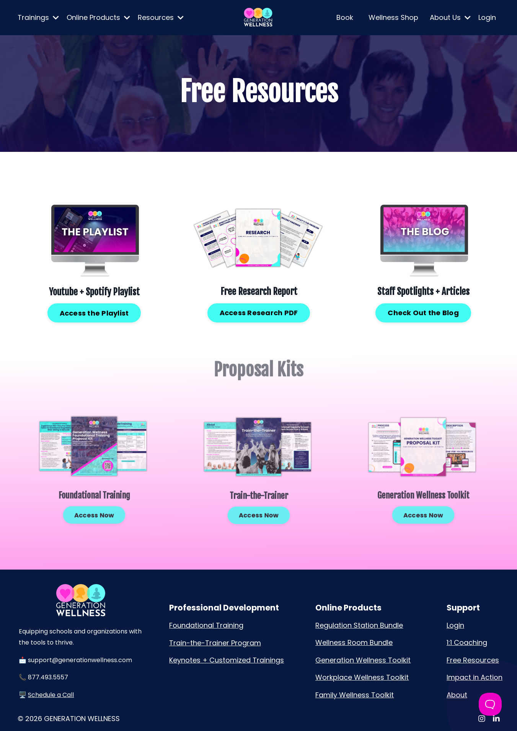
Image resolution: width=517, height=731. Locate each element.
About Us (450, 17)
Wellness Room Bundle (354, 642)
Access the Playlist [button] (94, 312)
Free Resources (473, 660)
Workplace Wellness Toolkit (362, 677)
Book (344, 17)
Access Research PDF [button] (258, 312)
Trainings (38, 17)
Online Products (98, 17)
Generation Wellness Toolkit (363, 660)
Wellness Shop (393, 17)
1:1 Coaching (467, 642)
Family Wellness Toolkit (354, 695)
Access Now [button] (94, 503)
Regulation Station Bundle (359, 625)
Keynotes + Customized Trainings (226, 660)
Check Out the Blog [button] (423, 312)
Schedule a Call (51, 694)
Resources (161, 17)
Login (487, 17)
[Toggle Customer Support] (490, 704)
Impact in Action (474, 677)
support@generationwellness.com (80, 660)
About (457, 695)
